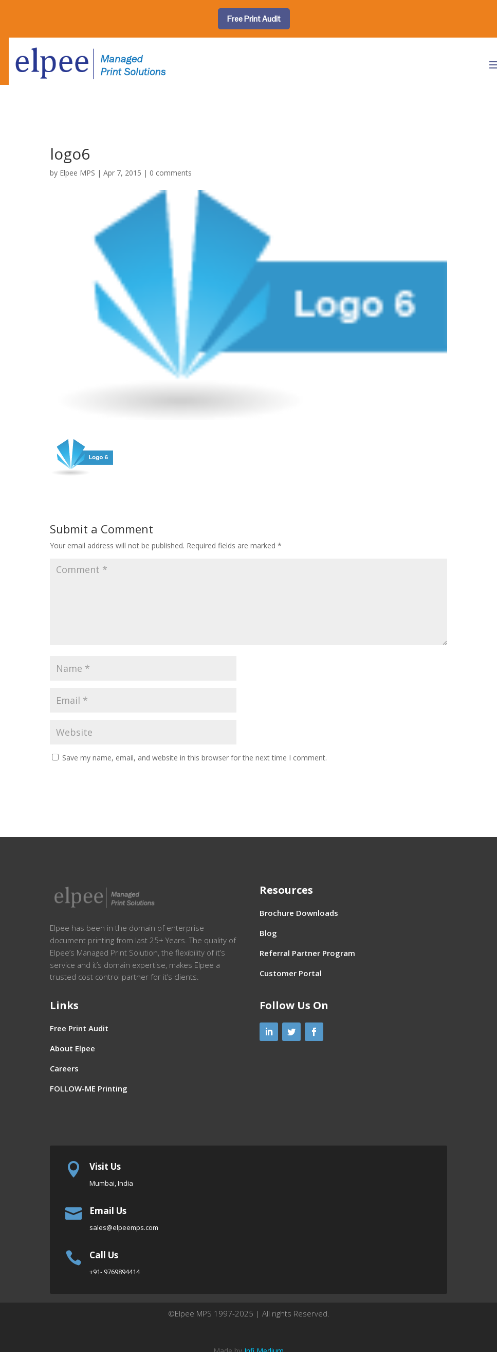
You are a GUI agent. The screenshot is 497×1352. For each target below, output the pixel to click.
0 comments (171, 173)
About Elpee (72, 1048)
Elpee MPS (77, 173)
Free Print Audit (254, 18)
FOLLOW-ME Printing (88, 1088)
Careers (64, 1068)
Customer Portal (291, 973)
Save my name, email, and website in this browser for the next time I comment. (194, 757)
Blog (268, 933)
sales (123, 1227)
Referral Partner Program (307, 953)
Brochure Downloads (299, 913)
